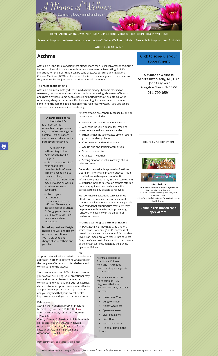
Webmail (158, 350)
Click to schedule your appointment (158, 59)
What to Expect (104, 47)
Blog (96, 34)
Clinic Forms (108, 34)
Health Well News (157, 34)
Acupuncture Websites (52, 350)
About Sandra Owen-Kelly (75, 34)
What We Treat (114, 40)
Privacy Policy (144, 350)
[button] (4, 146)
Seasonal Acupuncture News (55, 40)
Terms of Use (129, 350)
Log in (171, 350)
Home (54, 34)
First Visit (174, 40)
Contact (123, 34)
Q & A (119, 47)
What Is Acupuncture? (89, 40)
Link (78, 309)
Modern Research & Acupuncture (146, 40)
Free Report (137, 34)
